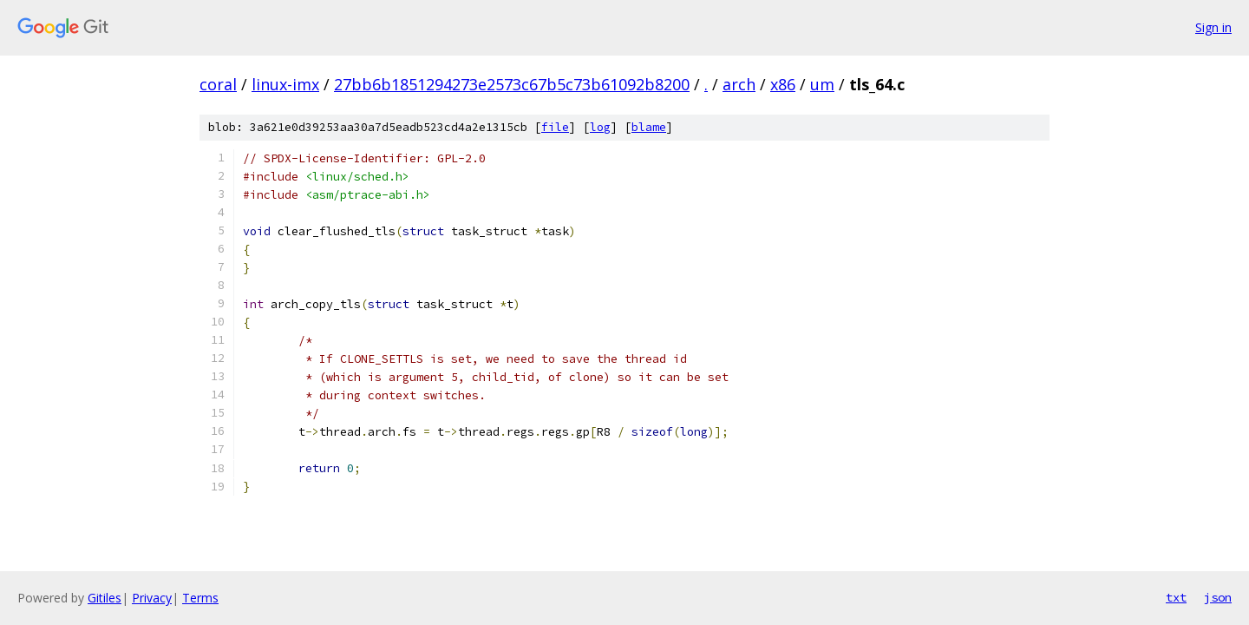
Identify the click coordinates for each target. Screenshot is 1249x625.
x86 (782, 84)
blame (648, 127)
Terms (200, 597)
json (1218, 597)
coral (218, 84)
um (822, 84)
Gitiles (104, 597)
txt (1176, 597)
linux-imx (285, 84)
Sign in (1213, 27)
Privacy (152, 597)
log (600, 127)
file (555, 127)
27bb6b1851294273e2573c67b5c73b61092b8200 (512, 84)
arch (739, 84)
